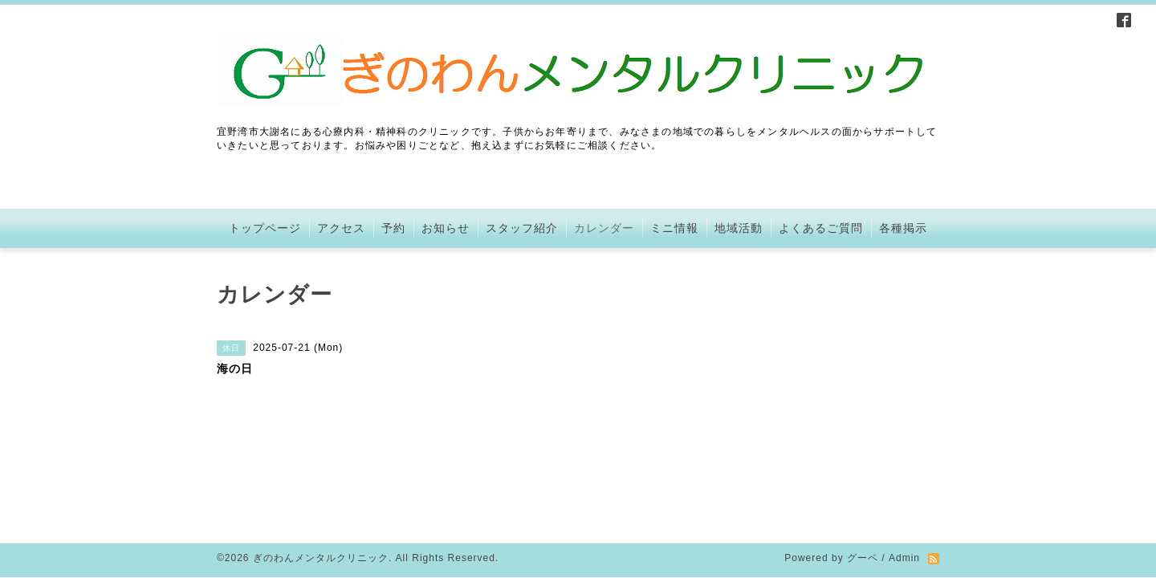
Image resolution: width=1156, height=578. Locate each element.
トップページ (265, 228)
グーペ (862, 468)
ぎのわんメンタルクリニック (321, 468)
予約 (393, 228)
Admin (904, 468)
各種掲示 (903, 228)
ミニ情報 (674, 228)
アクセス (341, 228)
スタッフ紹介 (522, 228)
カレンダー (604, 228)
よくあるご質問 (821, 228)
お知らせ (445, 228)
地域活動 (738, 228)
